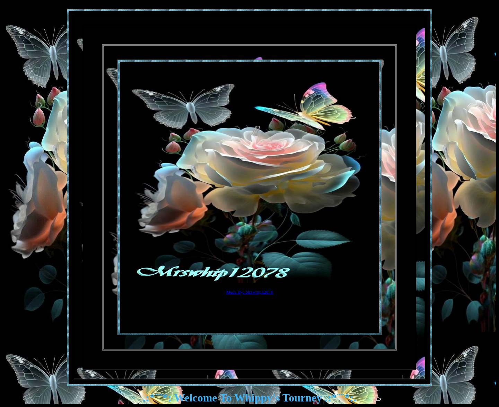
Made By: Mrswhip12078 (249, 291)
